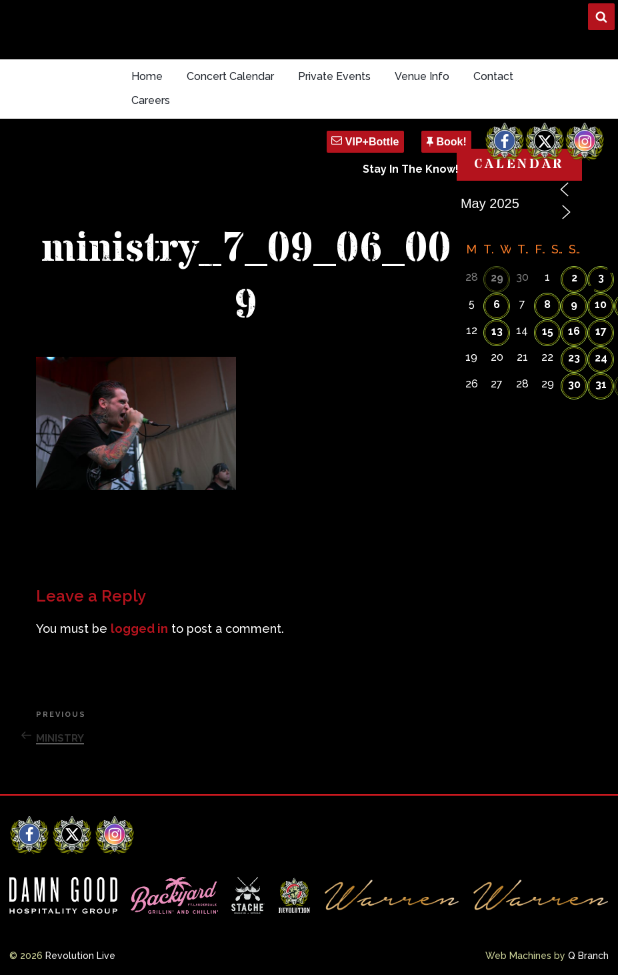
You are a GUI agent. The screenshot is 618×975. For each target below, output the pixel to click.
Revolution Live (80, 955)
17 (601, 331)
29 (497, 277)
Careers (150, 100)
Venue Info (422, 76)
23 (574, 357)
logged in (139, 629)
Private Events (334, 76)
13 (497, 331)
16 (574, 331)
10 (601, 304)
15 (547, 331)
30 (574, 384)
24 (601, 357)
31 (601, 384)
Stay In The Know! (411, 169)
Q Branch (588, 955)
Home (147, 76)
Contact (493, 76)
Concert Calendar (230, 76)
